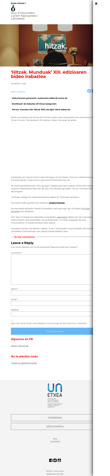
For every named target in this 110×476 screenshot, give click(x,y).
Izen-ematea (55, 426)
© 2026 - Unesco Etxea (55, 471)
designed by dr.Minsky (55, 474)
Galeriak (55, 442)
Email (14, 299)
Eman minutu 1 (18, 3)
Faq (55, 439)
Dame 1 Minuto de (19, 346)
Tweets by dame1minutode (24, 363)
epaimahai (62, 217)
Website (15, 310)
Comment (16, 253)
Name (14, 289)
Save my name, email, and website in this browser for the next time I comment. (49, 323)
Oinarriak (55, 417)
